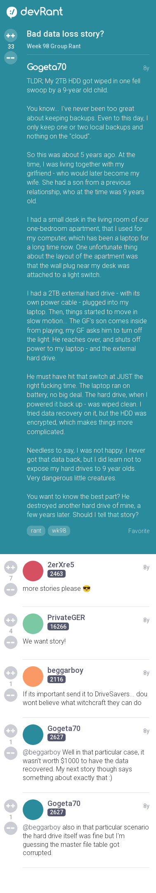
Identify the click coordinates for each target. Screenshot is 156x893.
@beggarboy (42, 752)
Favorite (138, 531)
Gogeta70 (46, 67)
